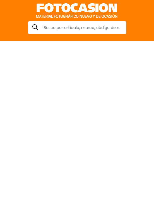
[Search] (77, 27)
